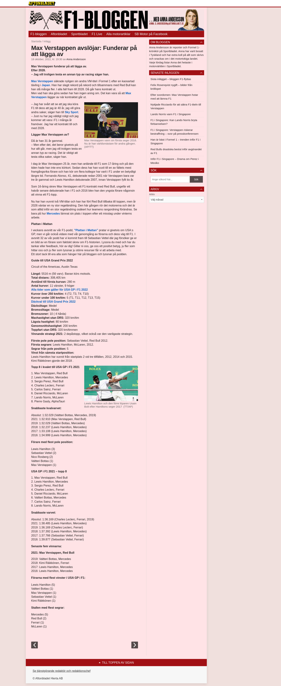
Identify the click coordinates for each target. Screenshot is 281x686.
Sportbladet (79, 34)
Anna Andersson (76, 59)
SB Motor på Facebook (151, 34)
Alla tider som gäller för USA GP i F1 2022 (59, 289)
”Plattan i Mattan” (85, 230)
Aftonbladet (59, 34)
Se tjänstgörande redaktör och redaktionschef (62, 670)
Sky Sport (71, 112)
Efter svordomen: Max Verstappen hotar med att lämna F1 (174, 96)
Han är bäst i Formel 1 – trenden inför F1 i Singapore (175, 141)
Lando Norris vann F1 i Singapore (171, 114)
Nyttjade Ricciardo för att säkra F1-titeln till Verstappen (176, 106)
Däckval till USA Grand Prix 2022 (53, 301)
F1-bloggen (38, 34)
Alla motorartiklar (118, 34)
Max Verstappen (42, 81)
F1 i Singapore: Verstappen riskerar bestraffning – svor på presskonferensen (174, 131)
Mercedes (53, 213)
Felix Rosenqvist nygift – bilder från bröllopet (171, 86)
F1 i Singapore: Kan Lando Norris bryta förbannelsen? (174, 122)
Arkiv (152, 194)
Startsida (36, 41)
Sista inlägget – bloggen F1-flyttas (171, 79)
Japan (46, 85)
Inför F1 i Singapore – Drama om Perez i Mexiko (175, 160)
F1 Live (97, 34)
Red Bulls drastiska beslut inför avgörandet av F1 (176, 151)
